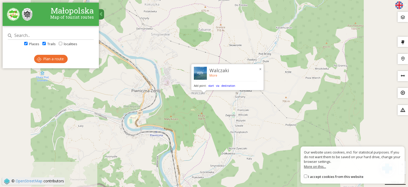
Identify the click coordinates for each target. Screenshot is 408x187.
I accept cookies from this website (336, 176)
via (217, 86)
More (213, 75)
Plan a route (50, 58)
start (211, 86)
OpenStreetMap (29, 180)
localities (68, 44)
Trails (49, 44)
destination (228, 86)
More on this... (315, 166)
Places (31, 44)
